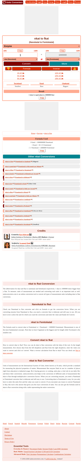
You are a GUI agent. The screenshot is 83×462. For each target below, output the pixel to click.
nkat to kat (8, 184)
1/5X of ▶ (59, 76)
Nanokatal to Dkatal (21, 192)
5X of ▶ (20, 76)
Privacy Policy (9, 442)
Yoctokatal (18, 83)
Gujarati (71, 423)
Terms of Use (9, 438)
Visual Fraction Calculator (33, 451)
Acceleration (30, 2)
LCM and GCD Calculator (51, 451)
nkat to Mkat (9, 170)
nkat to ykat (9, 224)
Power (70, 2)
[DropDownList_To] (62, 59)
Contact (7, 432)
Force (57, 2)
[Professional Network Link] (24, 235)
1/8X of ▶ (59, 78)
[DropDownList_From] (20, 59)
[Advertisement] (41, 20)
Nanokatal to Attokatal (22, 216)
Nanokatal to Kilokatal (22, 177)
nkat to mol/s (9, 188)
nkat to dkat (9, 192)
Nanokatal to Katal (21, 184)
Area (45, 2)
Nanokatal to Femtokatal (23, 211)
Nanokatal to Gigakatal (23, 161)
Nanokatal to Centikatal (22, 199)
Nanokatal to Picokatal (22, 206)
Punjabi (78, 423)
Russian (64, 423)
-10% (5, 50)
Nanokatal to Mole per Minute (27, 196)
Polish (46, 423)
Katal (42, 83)
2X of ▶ (20, 73)
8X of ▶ (20, 78)
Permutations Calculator (45, 454)
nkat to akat (9, 216)
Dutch (52, 423)
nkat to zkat (9, 219)
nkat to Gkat (9, 161)
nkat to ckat (9, 199)
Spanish (17, 423)
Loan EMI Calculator (60, 449)
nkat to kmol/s (9, 174)
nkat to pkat (9, 206)
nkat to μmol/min (10, 166)
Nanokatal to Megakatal (23, 170)
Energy (51, 2)
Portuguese (32, 423)
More (64, 63)
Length (64, 2)
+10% (36, 50)
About (7, 429)
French (10, 423)
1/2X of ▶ (59, 73)
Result (41, 91)
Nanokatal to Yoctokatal (22, 224)
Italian (58, 423)
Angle (39, 2)
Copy (20, 50)
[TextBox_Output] (62, 55)
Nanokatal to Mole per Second (25, 188)
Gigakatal (65, 83)
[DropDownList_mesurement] (41, 46)
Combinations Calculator (62, 454)
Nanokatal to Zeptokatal (23, 219)
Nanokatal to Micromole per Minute (30, 166)
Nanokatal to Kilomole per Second (27, 174)
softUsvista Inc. (51, 459)
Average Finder (47, 449)
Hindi (5, 423)
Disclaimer (8, 435)
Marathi (24, 423)
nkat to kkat (9, 177)
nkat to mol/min (10, 196)
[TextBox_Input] (20, 55)
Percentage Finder (36, 449)
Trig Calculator (31, 454)
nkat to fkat (9, 211)
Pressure (78, 2)
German (40, 423)
